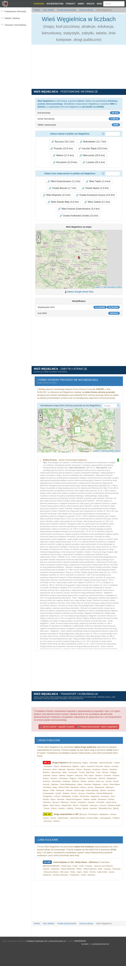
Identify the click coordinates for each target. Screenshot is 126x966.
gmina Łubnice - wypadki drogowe (57, 726)
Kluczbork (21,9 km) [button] (65, 162)
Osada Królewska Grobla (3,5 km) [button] (78, 215)
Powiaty (70, 3)
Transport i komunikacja (15, 25)
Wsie (99, 3)
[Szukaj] (114, 3)
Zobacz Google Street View (80, 292)
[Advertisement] (15, 46)
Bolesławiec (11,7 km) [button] (93, 141)
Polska (37, 10)
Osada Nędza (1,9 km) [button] (95, 188)
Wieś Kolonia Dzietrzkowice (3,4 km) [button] (79, 209)
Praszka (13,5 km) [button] (61, 148)
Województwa (55, 3)
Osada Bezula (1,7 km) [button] (62, 188)
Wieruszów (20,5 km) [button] (92, 155)
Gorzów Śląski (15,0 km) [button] (92, 148)
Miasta (91, 3)
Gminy (81, 3)
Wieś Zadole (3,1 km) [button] (97, 202)
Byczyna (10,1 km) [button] (62, 141)
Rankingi (39, 3)
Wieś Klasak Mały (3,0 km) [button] (63, 202)
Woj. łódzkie (48, 10)
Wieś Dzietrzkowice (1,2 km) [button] (63, 181)
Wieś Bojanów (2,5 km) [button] (56, 195)
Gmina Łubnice (86, 10)
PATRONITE (80, 941)
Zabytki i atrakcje (12, 18)
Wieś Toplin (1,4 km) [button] (98, 181)
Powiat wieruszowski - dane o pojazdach (97, 726)
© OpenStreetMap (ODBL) (111, 287)
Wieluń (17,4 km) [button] (63, 155)
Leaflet (97, 287)
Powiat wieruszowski (66, 10)
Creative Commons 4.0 (36, 941)
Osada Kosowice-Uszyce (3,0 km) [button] (95, 195)
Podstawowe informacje (15, 11)
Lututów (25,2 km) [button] (93, 162)
